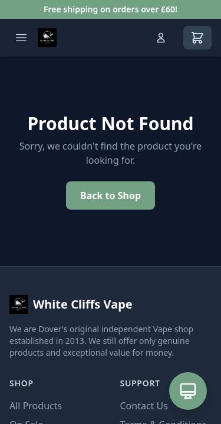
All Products (35, 405)
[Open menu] (21, 37)
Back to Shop (110, 195)
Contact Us (144, 405)
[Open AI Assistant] (188, 391)
